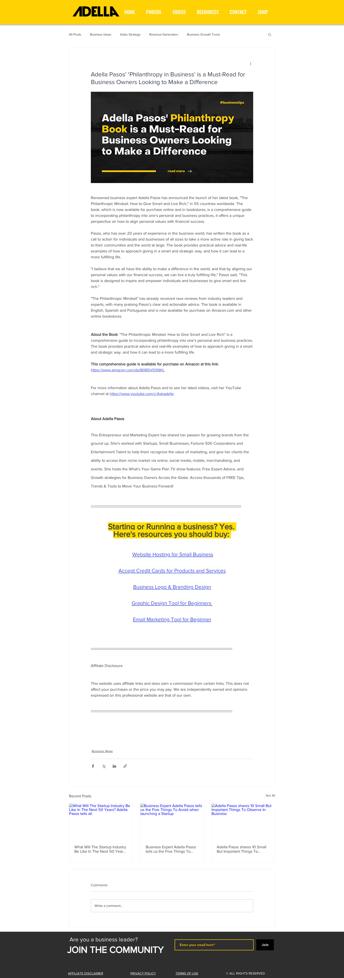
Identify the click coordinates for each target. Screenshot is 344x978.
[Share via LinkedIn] (114, 766)
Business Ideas (100, 34)
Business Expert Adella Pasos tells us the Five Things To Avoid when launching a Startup (171, 849)
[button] (269, 34)
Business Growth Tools (203, 34)
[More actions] (250, 63)
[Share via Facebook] (93, 766)
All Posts (75, 34)
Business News (102, 751)
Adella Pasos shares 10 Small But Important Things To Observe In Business (241, 849)
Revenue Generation (163, 34)
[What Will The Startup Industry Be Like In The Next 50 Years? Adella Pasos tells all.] (101, 821)
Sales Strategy (130, 34)
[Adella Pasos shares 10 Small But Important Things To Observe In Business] (243, 821)
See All (270, 795)
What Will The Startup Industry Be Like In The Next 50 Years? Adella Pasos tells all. (100, 849)
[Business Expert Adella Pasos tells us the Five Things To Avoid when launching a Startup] (172, 821)
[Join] (265, 944)
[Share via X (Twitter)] (104, 766)
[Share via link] (125, 766)
